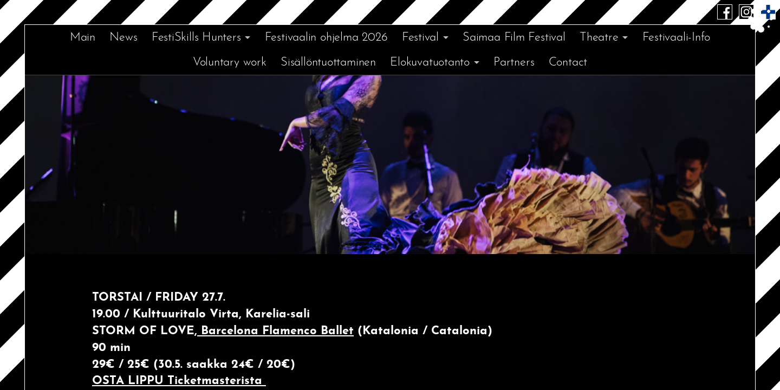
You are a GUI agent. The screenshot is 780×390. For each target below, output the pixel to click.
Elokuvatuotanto (430, 62)
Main (82, 37)
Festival (420, 37)
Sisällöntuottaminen (328, 62)
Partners (513, 62)
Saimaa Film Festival (514, 37)
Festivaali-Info (676, 37)
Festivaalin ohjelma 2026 (326, 37)
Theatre (599, 37)
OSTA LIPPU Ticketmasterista (179, 381)
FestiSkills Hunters (196, 37)
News (123, 37)
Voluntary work (229, 62)
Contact (568, 62)
